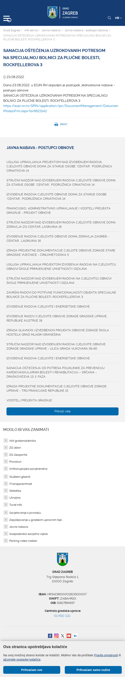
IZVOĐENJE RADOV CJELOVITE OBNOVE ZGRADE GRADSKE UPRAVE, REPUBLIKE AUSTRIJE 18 (56, 318)
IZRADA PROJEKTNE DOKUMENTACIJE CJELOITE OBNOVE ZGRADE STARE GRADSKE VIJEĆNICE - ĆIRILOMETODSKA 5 (60, 252)
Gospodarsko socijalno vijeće (28, 534)
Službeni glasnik (19, 476)
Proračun (15, 461)
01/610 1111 (62, 615)
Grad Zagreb (11, 30)
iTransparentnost (20, 483)
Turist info (15, 504)
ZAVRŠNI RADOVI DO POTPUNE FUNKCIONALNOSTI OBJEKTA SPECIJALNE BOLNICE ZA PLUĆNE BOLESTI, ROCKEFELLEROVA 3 (61, 294)
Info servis (31, 30)
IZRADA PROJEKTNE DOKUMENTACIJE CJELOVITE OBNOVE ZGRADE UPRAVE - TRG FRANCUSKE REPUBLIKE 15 (56, 388)
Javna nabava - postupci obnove (86, 30)
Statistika (15, 490)
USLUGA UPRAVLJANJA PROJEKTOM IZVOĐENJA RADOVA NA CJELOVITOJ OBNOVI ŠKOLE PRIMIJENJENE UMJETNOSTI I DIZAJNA (61, 266)
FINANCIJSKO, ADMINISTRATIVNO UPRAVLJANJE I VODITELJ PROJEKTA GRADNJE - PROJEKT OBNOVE (58, 210)
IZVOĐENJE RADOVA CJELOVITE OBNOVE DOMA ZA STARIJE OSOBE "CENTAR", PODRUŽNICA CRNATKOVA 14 (56, 196)
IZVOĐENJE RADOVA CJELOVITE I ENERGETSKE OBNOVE (48, 306)
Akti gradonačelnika (22, 440)
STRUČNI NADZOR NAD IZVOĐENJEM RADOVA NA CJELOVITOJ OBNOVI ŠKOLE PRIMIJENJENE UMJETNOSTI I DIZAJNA (58, 280)
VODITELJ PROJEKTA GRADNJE (29, 400)
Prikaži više (62, 411)
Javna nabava (51, 30)
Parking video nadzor (23, 540)
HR (118, 18)
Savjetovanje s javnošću (25, 512)
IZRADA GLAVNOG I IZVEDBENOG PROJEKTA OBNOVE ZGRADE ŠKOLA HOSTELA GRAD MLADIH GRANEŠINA (57, 332)
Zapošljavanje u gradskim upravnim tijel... (36, 519)
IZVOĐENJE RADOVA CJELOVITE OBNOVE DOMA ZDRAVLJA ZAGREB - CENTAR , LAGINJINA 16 (57, 238)
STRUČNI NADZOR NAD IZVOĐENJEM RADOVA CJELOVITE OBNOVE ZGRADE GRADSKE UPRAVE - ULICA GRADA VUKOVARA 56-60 (56, 346)
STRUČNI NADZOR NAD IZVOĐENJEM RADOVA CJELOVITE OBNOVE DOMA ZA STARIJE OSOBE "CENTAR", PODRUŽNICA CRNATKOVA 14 (61, 182)
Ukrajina (15, 497)
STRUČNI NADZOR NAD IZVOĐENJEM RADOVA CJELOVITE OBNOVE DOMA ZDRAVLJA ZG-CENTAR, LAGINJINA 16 (61, 224)
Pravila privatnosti (106, 655)
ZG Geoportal (18, 454)
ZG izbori (15, 447)
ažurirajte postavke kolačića (21, 659)
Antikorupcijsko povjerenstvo (28, 468)
